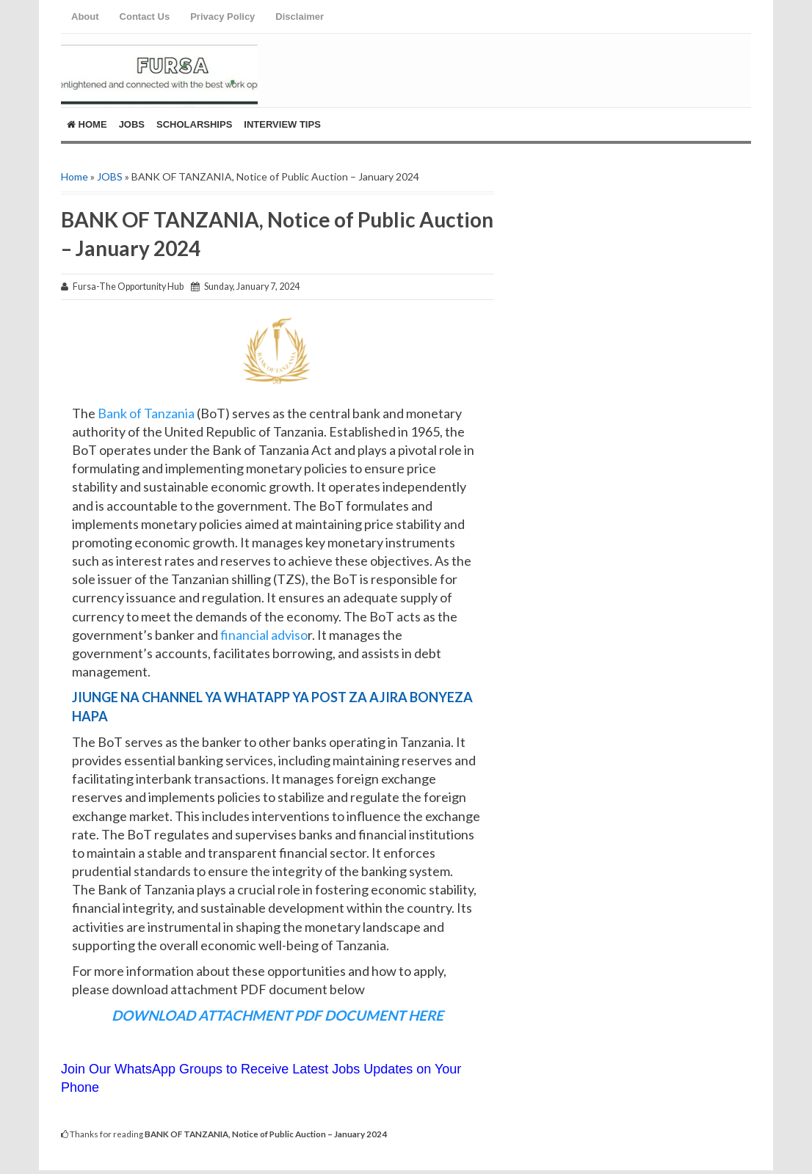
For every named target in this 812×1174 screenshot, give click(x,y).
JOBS (110, 176)
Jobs (132, 124)
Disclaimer (299, 16)
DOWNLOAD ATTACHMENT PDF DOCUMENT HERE (277, 1015)
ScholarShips (194, 124)
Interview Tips (282, 124)
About (85, 16)
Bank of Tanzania (146, 413)
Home (87, 124)
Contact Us (145, 16)
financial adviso (264, 635)
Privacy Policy (222, 16)
